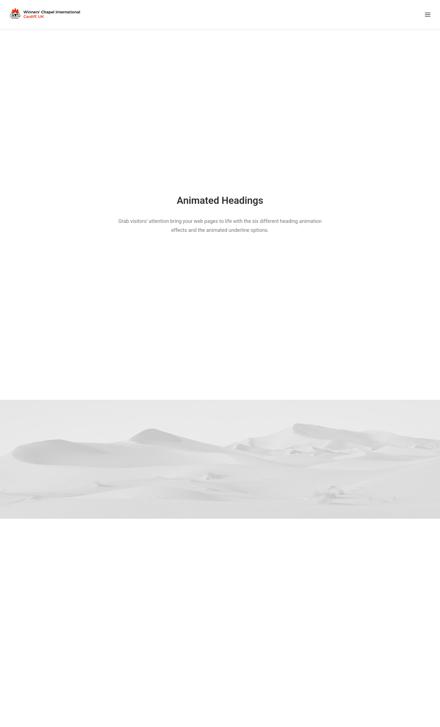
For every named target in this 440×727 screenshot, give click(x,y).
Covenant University (150, 670)
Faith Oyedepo (144, 655)
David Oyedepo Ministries (155, 647)
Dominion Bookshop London (157, 691)
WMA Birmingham (254, 655)
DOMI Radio (142, 684)
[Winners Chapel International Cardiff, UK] (45, 15)
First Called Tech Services (383, 704)
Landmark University (150, 677)
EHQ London (248, 647)
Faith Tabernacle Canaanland (158, 662)
